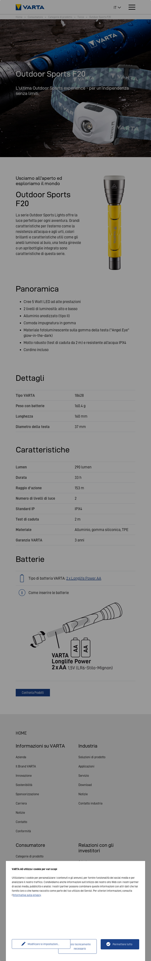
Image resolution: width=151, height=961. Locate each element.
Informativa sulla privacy (27, 895)
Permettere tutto (122, 944)
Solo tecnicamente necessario (80, 946)
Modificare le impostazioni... (35, 944)
